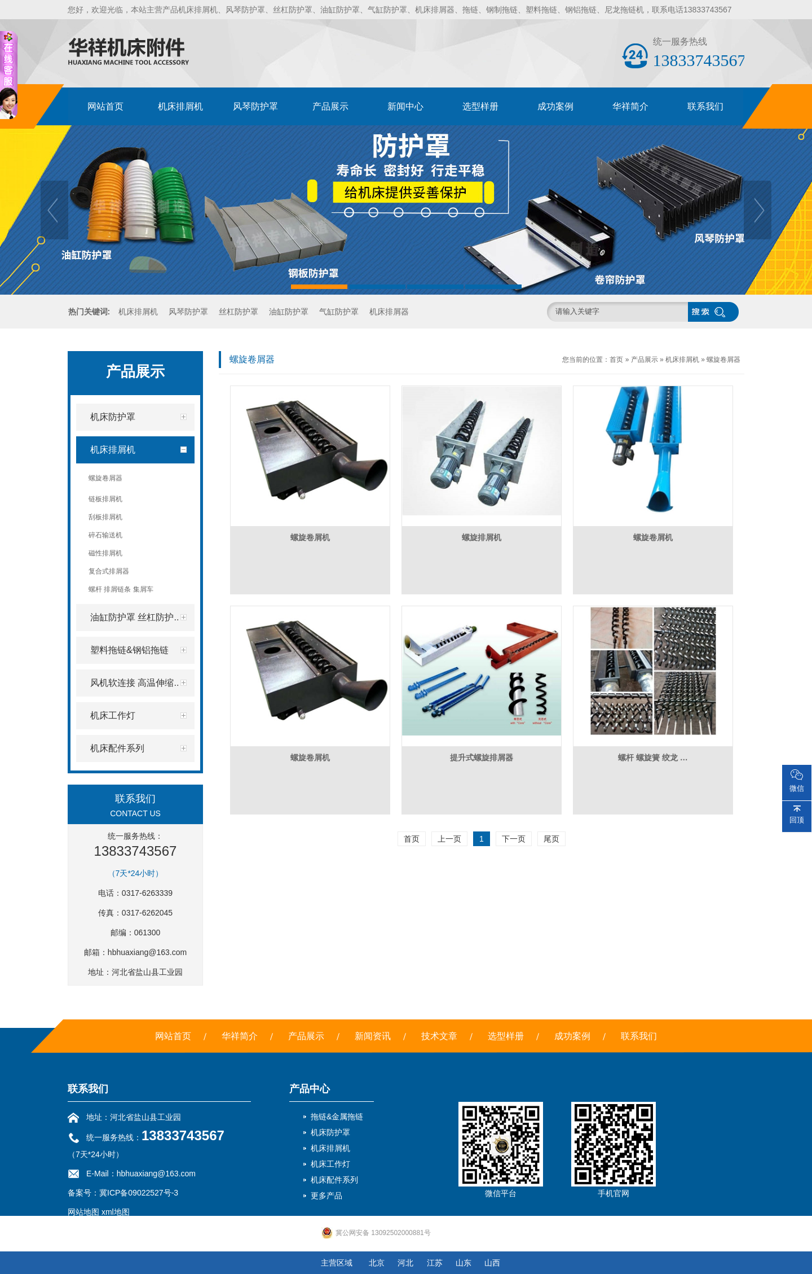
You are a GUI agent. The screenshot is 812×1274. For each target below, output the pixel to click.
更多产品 (326, 1195)
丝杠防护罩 (238, 311)
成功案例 (555, 106)
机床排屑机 (180, 106)
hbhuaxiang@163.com (147, 952)
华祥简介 (630, 106)
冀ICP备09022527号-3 (138, 1192)
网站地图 (83, 1211)
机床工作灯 (330, 1163)
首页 (616, 360)
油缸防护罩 (288, 311)
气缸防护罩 (339, 311)
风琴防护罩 (255, 106)
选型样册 (480, 106)
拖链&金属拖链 (337, 1116)
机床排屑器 (389, 311)
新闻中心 (405, 106)
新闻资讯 (373, 1036)
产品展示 (330, 106)
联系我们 (705, 106)
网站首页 (105, 106)
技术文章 (439, 1036)
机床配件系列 (334, 1179)
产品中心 (309, 1088)
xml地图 (116, 1211)
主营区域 (336, 1262)
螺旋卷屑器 (723, 360)
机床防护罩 (330, 1132)
